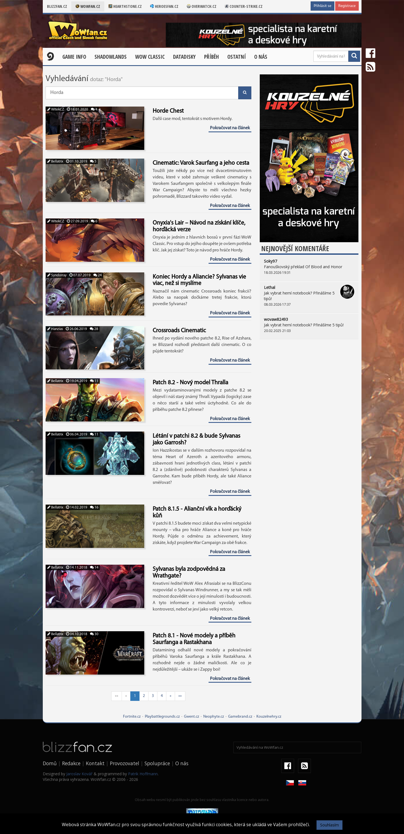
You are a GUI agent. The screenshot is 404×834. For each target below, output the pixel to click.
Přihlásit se (322, 6)
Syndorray (57, 275)
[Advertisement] (309, 387)
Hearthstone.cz (125, 6)
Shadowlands (110, 56)
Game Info (74, 56)
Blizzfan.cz (57, 6)
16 (94, 507)
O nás (260, 56)
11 (94, 381)
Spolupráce (157, 763)
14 (94, 567)
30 (94, 634)
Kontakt (95, 763)
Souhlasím (329, 825)
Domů (50, 763)
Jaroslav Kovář (79, 773)
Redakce (71, 763)
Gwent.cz (191, 717)
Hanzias (55, 329)
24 (97, 275)
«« (116, 696)
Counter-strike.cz (244, 6)
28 (94, 329)
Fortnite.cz (132, 717)
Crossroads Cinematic (179, 331)
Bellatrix (55, 161)
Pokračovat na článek (230, 128)
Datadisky (184, 56)
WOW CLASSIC (150, 56)
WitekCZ (55, 109)
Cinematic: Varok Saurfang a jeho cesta (201, 163)
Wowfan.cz (87, 6)
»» (180, 696)
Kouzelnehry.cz (268, 717)
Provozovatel (124, 763)
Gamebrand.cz (240, 717)
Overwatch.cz (201, 6)
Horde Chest (168, 111)
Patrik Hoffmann (143, 773)
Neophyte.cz (213, 717)
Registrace (347, 6)
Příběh (211, 56)
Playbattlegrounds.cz (162, 717)
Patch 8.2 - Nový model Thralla (190, 383)
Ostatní (236, 56)
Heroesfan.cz (164, 6)
